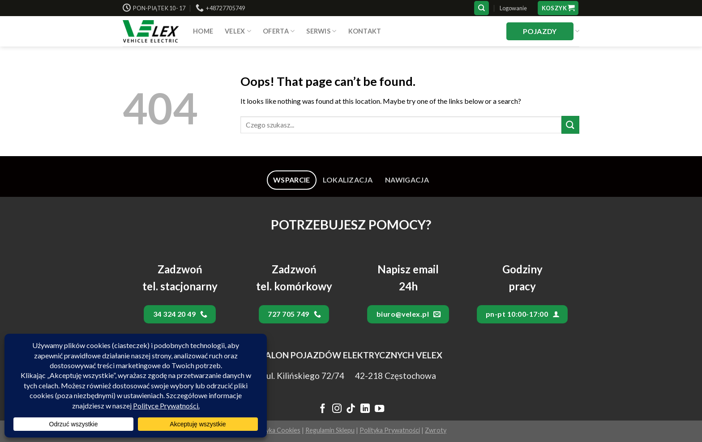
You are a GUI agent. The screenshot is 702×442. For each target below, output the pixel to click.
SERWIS (321, 31)
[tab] (292, 179)
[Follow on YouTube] (379, 409)
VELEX (238, 31)
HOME (203, 31)
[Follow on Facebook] (322, 409)
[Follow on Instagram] (336, 409)
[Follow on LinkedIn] (365, 409)
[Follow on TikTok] (350, 409)
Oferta (279, 31)
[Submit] (570, 124)
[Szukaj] (481, 8)
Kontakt (364, 31)
